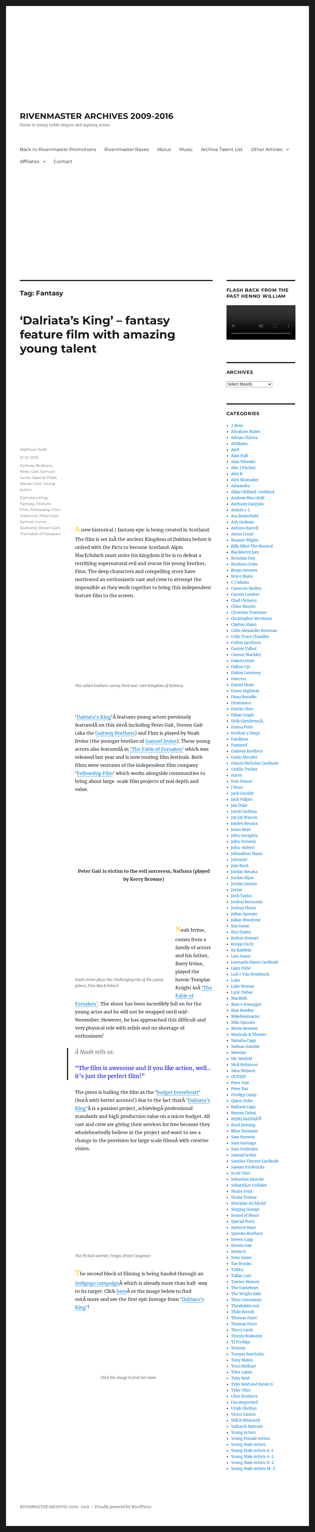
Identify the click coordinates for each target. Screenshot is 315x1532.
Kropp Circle (242, 944)
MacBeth (239, 998)
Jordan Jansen (244, 883)
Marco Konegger (246, 1004)
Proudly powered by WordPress (123, 1506)
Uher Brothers (244, 1396)
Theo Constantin (246, 1299)
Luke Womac (243, 986)
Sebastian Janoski (247, 1179)
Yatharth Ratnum (247, 1426)
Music (186, 149)
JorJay (236, 889)
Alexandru (240, 485)
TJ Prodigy (240, 1342)
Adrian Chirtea (244, 437)
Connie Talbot (244, 648)
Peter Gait (29, 471)
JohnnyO (239, 859)
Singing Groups (245, 1209)
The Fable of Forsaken (40, 533)
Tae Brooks (241, 1263)
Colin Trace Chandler (250, 636)
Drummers (241, 703)
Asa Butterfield (244, 516)
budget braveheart (178, 1092)
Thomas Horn (244, 1324)
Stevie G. (239, 1251)
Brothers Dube (244, 564)
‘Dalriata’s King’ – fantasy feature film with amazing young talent (97, 334)
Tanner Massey (245, 1281)
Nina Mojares (243, 1070)
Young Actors (243, 1432)
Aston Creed (242, 534)
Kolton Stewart (244, 938)
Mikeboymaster (245, 1016)
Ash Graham (242, 522)
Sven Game (241, 1257)
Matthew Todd (33, 449)
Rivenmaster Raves (126, 149)
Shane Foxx (242, 1191)
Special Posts (44, 477)
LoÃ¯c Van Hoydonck (250, 974)
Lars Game (241, 956)
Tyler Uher (241, 1390)
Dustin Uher (242, 709)
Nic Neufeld (241, 1058)
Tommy (238, 1348)
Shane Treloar (244, 1197)
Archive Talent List (222, 149)
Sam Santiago (243, 1143)
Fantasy (27, 503)
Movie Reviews (244, 1028)
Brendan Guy (243, 558)
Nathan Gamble (245, 1046)
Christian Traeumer (249, 612)
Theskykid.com (245, 1305)
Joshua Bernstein (247, 902)
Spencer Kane (243, 1227)
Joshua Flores (243, 908)
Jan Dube (239, 805)
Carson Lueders (245, 594)
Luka (235, 980)
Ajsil (235, 449)
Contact (63, 161)
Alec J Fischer (243, 467)
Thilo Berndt (242, 1311)
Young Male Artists (248, 1444)
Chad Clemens (244, 600)
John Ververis (243, 841)
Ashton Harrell (244, 528)
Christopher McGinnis (251, 618)
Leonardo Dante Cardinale (254, 962)
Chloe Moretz (243, 606)
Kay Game (240, 926)
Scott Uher (241, 1173)
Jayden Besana (244, 823)
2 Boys (237, 425)
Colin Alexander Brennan (254, 630)
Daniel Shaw (242, 684)
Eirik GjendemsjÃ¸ (247, 721)
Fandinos (239, 739)
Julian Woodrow (245, 920)
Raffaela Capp (243, 1106)
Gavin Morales (244, 757)
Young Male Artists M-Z (253, 1468)
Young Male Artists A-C (252, 1450)
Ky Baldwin (241, 950)
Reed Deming (243, 1125)
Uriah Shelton (244, 1408)
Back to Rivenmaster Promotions (58, 149)
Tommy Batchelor (247, 1354)
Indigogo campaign (97, 1283)
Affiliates (29, 161)
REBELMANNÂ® (246, 1119)
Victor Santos (243, 1414)
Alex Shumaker (245, 479)
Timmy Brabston (246, 1336)
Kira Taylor (241, 932)
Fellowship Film (95, 773)
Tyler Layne (241, 1372)
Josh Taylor (241, 895)
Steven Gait (30, 483)
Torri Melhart (243, 1366)
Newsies (238, 1052)
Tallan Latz (241, 1275)
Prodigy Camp (243, 1094)
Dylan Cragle (242, 715)
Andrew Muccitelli (247, 498)
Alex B (237, 473)
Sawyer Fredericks (248, 1167)
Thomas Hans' (244, 1318)
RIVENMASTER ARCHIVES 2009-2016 (96, 116)
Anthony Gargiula (247, 504)
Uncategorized (244, 1402)
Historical (29, 515)
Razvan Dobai (243, 1113)
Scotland (28, 527)
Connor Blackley (246, 654)
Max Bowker (242, 1010)
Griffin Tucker (244, 769)
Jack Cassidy (242, 793)
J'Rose (237, 787)
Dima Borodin (244, 697)
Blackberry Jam (245, 552)
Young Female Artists (250, 1438)
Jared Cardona (244, 811)
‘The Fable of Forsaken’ (157, 749)
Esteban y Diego (245, 733)
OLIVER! (238, 1076)
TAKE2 (237, 1269)
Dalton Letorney (246, 672)
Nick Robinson (244, 1064)
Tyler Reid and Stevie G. (252, 1384)
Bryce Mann (242, 576)
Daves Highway (245, 690)
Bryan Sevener (244, 570)
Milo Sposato (243, 1022)
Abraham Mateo (245, 431)
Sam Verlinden (244, 1149)
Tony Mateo (242, 1360)
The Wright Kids (246, 1293)
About (164, 149)
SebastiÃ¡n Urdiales (249, 1185)
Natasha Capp (243, 1040)
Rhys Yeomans (244, 1131)
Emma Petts (242, 727)
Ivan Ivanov (241, 781)
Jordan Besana (244, 871)
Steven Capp (242, 1239)
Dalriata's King (33, 497)
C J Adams (240, 582)
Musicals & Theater (248, 1034)
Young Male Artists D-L (252, 1462)
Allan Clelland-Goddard (252, 492)
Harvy (236, 775)
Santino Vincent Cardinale (255, 1161)
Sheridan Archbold (248, 1203)
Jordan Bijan (242, 877)
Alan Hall (239, 455)
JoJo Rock (240, 865)
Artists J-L (240, 510)
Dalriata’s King (94, 717)
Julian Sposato (244, 914)
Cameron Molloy (246, 588)
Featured (239, 745)
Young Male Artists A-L (252, 1456)
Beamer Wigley (244, 540)
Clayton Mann (244, 624)
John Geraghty (244, 835)
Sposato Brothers (247, 1233)
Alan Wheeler (243, 461)
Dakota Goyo (242, 660)
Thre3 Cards (242, 1330)
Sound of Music (245, 1215)
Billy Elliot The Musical (252, 546)
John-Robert (243, 847)
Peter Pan (239, 1088)
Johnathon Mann (247, 853)
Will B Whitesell (245, 1420)
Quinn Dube (242, 1100)
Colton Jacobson (246, 642)
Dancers (238, 678)
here (121, 1291)
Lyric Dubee (242, 992)
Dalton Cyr (240, 666)
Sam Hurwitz (243, 1137)
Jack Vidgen (242, 799)
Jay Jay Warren (244, 817)
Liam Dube (241, 968)
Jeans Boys (241, 829)
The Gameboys (244, 1287)
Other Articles (267, 149)
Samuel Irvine (161, 741)
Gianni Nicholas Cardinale (254, 763)
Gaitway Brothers (115, 733)
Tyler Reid (240, 1378)
